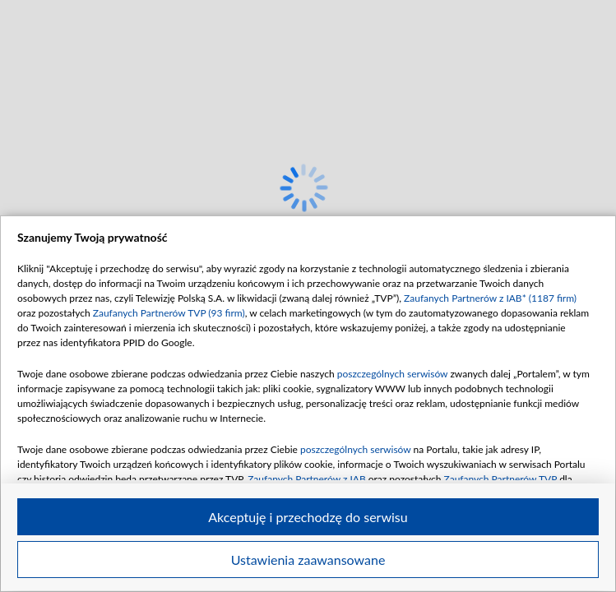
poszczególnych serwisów (392, 374)
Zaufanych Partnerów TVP (501, 479)
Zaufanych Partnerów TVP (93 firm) (169, 313)
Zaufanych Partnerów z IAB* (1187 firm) (490, 298)
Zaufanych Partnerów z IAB (307, 479)
